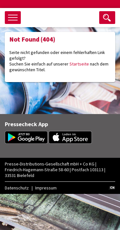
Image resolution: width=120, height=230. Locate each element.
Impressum (46, 188)
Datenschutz (17, 188)
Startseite (79, 64)
